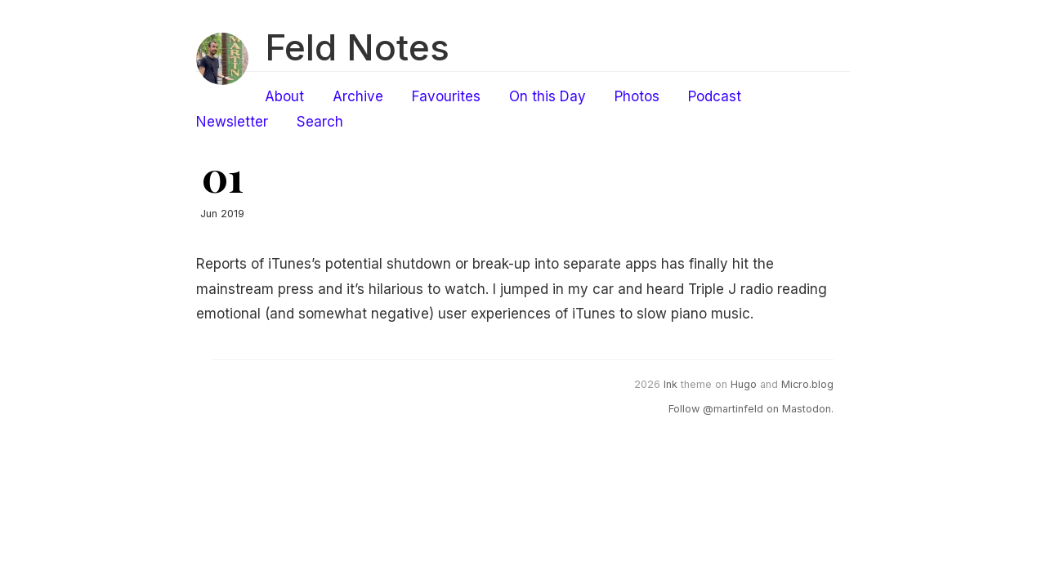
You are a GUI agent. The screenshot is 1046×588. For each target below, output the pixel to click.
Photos (637, 96)
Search (320, 122)
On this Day (547, 96)
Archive (358, 96)
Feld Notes (357, 47)
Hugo (744, 384)
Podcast (714, 96)
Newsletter (232, 122)
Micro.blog (807, 384)
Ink (670, 384)
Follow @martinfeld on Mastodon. (751, 409)
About (284, 96)
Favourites (446, 96)
